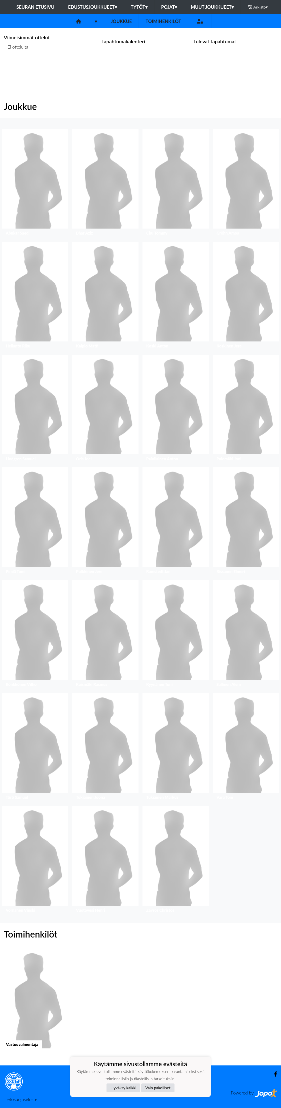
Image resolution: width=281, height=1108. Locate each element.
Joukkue (121, 21)
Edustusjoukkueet (92, 7)
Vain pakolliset (157, 1087)
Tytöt (139, 7)
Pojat (169, 7)
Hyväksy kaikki (123, 1087)
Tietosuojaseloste (20, 1099)
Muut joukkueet (212, 7)
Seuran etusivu (35, 7)
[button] (35, 183)
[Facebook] (273, 1074)
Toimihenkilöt (163, 21)
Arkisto (258, 7)
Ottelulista (16, 66)
